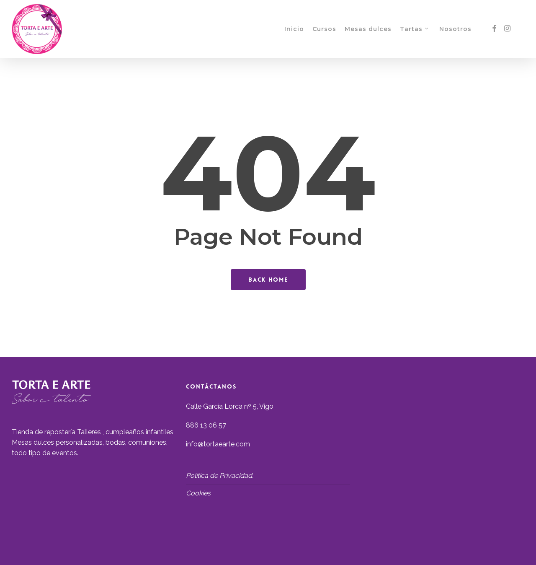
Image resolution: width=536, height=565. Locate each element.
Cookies (198, 493)
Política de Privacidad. (219, 475)
